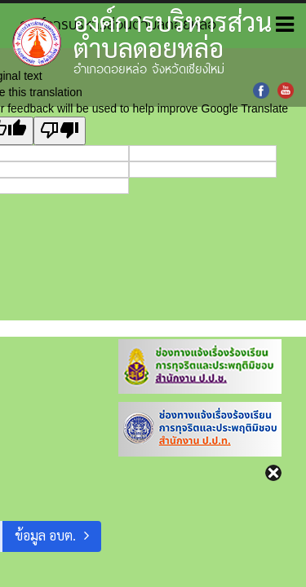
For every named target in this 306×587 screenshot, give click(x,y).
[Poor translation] (59, 131)
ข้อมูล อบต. (45, 535)
